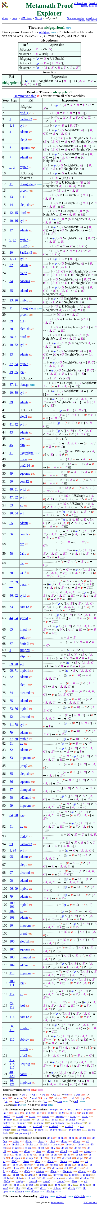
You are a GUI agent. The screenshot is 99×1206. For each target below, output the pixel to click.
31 (16, 337)
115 (11, 1030)
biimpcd (25, 789)
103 (11, 917)
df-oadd (32, 1178)
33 (11, 354)
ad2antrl (25, 797)
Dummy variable (25, 96)
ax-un (85, 1116)
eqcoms (25, 147)
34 (16, 364)
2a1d (23, 553)
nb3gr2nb (79, 1196)
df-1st (16, 1174)
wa (54, 1094)
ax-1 (62, 1109)
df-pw (87, 1151)
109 (11, 965)
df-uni (54, 1154)
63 (11, 607)
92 (11, 1003)
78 (16, 724)
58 (11, 553)
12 (11, 212)
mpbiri (24, 670)
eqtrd (23, 1074)
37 (11, 384)
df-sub (29, 1184)
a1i (22, 197)
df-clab (15, 1144)
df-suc (16, 1168)
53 (11, 505)
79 (11, 732)
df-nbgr (50, 1191)
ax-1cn (40, 1119)
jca (22, 372)
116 (11, 1039)
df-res (27, 1164)
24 (11, 281)
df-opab (16, 1157)
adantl (24, 157)
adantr (24, 132)
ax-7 (39, 1112)
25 (11, 290)
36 (11, 1080)
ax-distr (22, 1126)
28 (11, 337)
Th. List (38, 18)
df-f (66, 1168)
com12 (24, 481)
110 (11, 973)
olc (22, 563)
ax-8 (50, 1112)
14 (11, 204)
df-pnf (46, 1181)
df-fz (43, 1188)
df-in (27, 1151)
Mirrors (5, 18)
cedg (76, 1101)
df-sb (64, 1141)
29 (11, 321)
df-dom (70, 1178)
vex (22, 438)
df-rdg (86, 1174)
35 (16, 372)
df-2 (70, 1184)
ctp (6, 1101)
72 (11, 677)
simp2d (25, 650)
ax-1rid (69, 1126)
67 (11, 643)
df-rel (51, 1161)
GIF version (91, 20)
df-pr (18, 1154)
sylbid (24, 618)
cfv (17, 1101)
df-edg (71, 1188)
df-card (33, 1181)
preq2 (23, 765)
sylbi (23, 489)
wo (66, 1094)
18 (14, 240)
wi (33, 1094)
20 (11, 252)
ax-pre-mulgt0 (23, 1133)
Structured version (75, 18)
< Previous (80, 3)
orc (22, 544)
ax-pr (73, 1116)
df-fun (42, 1168)
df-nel (81, 1144)
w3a (5, 1098)
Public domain (57, 1202)
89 (11, 805)
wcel (34, 1098)
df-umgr (19, 1191)
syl (22, 125)
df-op (42, 1154)
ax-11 (85, 1112)
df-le (16, 1184)
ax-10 (73, 1112)
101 (11, 906)
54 (16, 513)
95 (11, 856)
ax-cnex (8, 1119)
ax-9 (61, 1112)
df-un (15, 1151)
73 (11, 708)
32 (16, 345)
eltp (22, 445)
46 (11, 595)
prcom (24, 190)
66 (11, 1026)
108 (11, 957)
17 (11, 230)
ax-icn (54, 1119)
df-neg (43, 1184)
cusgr (17, 1104)
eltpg (23, 656)
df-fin (7, 1181)
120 (11, 1076)
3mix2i (24, 643)
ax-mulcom (57, 1122)
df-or (71, 1137)
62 (16, 595)
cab (46, 1098)
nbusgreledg (28, 184)
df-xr (74, 1181)
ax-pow (60, 1116)
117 (11, 1060)
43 (11, 432)
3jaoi (23, 584)
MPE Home (26, 18)
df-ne (23, 459)
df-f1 (77, 1168)
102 (11, 911)
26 (16, 300)
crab (72, 1098)
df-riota (40, 1171)
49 (11, 473)
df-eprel (66, 1157)
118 (11, 1064)
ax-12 (7, 1116)
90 (16, 815)
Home (14, 18)
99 (16, 888)
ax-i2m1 (37, 1126)
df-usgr (35, 1191)
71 (16, 670)
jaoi (22, 1005)
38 (16, 392)
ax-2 (70, 1109)
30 (11, 329)
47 (11, 497)
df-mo (76, 1141)
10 (11, 220)
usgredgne (26, 453)
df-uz (30, 1188)
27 (11, 364)
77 (11, 739)
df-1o (6, 1178)
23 (11, 300)
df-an (60, 1137)
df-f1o (15, 1171)
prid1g (24, 113)
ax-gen (87, 1109)
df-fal (29, 1141)
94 (14, 850)
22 (11, 265)
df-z (18, 1188)
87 (11, 789)
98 (11, 880)
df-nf (52, 1141)
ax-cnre (39, 1129)
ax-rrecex (22, 1129)
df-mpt (29, 1157)
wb (43, 1094)
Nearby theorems (89, 6)
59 (16, 582)
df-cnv (63, 1161)
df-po (80, 1157)
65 (11, 629)
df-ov (53, 1171)
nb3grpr (44, 32)
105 (11, 981)
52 (16, 497)
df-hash (57, 1188)
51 (16, 489)
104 (11, 925)
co (45, 1101)
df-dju (19, 1181)
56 (11, 534)
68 (11, 670)
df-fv (27, 1171)
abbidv (24, 1039)
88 (11, 797)
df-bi (50, 1137)
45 (11, 445)
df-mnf (60, 1181)
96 (11, 888)
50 (11, 481)
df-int (67, 1154)
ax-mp (53, 1109)
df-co (76, 1161)
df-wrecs (58, 1174)
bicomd (25, 693)
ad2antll (25, 965)
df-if (75, 1151)
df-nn (57, 1184)
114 (11, 1017)
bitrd (23, 212)
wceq (19, 1098)
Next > (93, 3)
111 (11, 985)
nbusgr (24, 384)
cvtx (59, 1101)
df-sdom (84, 1178)
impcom (25, 757)
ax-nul (45, 1116)
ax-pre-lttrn (75, 1129)
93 (11, 844)
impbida (25, 1082)
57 (11, 582)
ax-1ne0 (53, 1126)
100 (11, 903)
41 (11, 424)
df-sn (6, 1154)
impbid (24, 1028)
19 (11, 372)
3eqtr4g (25, 1064)
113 (11, 1007)
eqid (23, 637)
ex (21, 505)
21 (14, 259)
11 (11, 184)
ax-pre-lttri (56, 1129)
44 (11, 618)
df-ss (38, 1151)
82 (11, 750)
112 (11, 994)
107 (11, 949)
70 (16, 664)
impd (23, 629)
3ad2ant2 (26, 119)
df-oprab (67, 1171)
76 (16, 708)
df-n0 (82, 1184)
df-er (45, 1178)
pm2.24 (25, 465)
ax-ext (19, 1116)
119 (11, 1067)
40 (11, 1072)
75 (11, 700)
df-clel (43, 1144)
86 (11, 781)
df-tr (42, 1157)
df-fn (55, 1168)
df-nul (63, 1151)
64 (16, 618)
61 (11, 586)
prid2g (24, 246)
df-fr (14, 1161)
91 (11, 826)
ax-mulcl (22, 1122)
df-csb (78, 1147)
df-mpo (82, 1171)
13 (11, 197)
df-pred (54, 1164)
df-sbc (64, 1147)
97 (11, 872)
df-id (53, 1157)
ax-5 (17, 1112)
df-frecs (43, 1174)
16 (16, 220)
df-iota (29, 1168)
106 (11, 941)
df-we (26, 1161)
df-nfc (56, 1144)
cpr (83, 1098)
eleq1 (23, 685)
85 (11, 773)
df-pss (50, 1151)
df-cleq (29, 1144)
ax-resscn (24, 1119)
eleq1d (24, 204)
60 (11, 573)
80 (16, 739)
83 (11, 757)
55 (11, 523)
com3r (24, 534)
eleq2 (23, 140)
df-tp (29, 1154)
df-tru (16, 1141)
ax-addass (76, 1122)
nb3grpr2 (61, 1196)
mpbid (24, 167)
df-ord (68, 1164)
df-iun (79, 1154)
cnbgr (44, 1104)
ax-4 (6, 1112)
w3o (78, 1094)
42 (16, 424)
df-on (81, 1164)
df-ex (41, 1141)
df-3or (82, 1137)
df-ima (40, 1164)
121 (11, 1084)
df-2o (19, 1178)
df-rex (15, 1147)
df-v (53, 1147)
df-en (57, 1178)
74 (11, 693)
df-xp (38, 1161)
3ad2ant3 (26, 252)
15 (16, 212)
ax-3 (78, 1109)
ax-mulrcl (39, 1122)
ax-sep (32, 1116)
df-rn (15, 1164)
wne (60, 1098)
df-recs (73, 1174)
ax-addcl (70, 1119)
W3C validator (90, 1202)
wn (23, 1094)
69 (11, 664)
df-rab (24, 1049)
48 (11, 489)
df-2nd (28, 1174)
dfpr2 (23, 1055)
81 (11, 743)
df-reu (28, 1147)
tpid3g (24, 836)
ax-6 (28, 1112)
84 (11, 815)
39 (11, 402)
